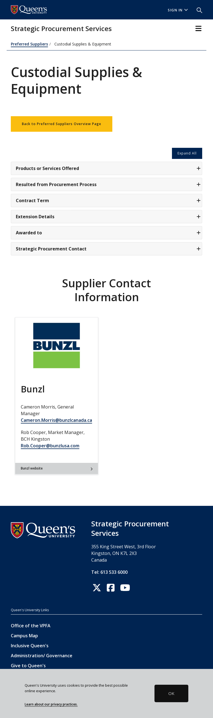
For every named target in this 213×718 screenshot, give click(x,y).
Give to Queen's (28, 666)
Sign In (178, 10)
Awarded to (108, 233)
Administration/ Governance (41, 656)
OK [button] (171, 693)
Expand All (187, 153)
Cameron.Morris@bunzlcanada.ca (56, 420)
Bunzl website (56, 468)
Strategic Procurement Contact (108, 249)
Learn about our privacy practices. (51, 704)
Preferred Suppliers (29, 44)
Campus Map (24, 636)
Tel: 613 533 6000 (109, 572)
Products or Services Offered (108, 168)
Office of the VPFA (30, 626)
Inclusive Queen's (30, 646)
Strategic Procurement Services (61, 28)
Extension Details (108, 217)
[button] (197, 9)
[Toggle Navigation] (198, 28)
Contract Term (108, 200)
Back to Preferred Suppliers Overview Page (61, 123)
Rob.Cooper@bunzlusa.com (50, 446)
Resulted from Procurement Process (108, 184)
